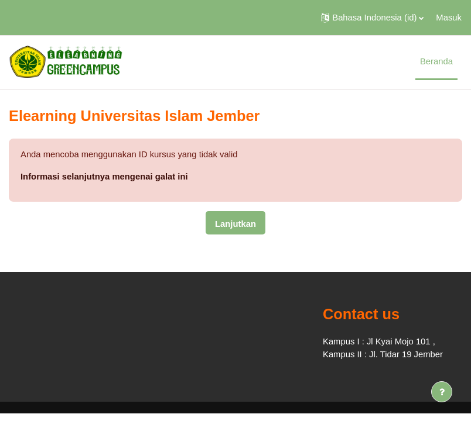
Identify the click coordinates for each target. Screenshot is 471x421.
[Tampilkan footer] (441, 391)
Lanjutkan (235, 224)
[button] (372, 17)
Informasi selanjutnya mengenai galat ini (104, 176)
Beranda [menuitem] (436, 61)
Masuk (449, 17)
